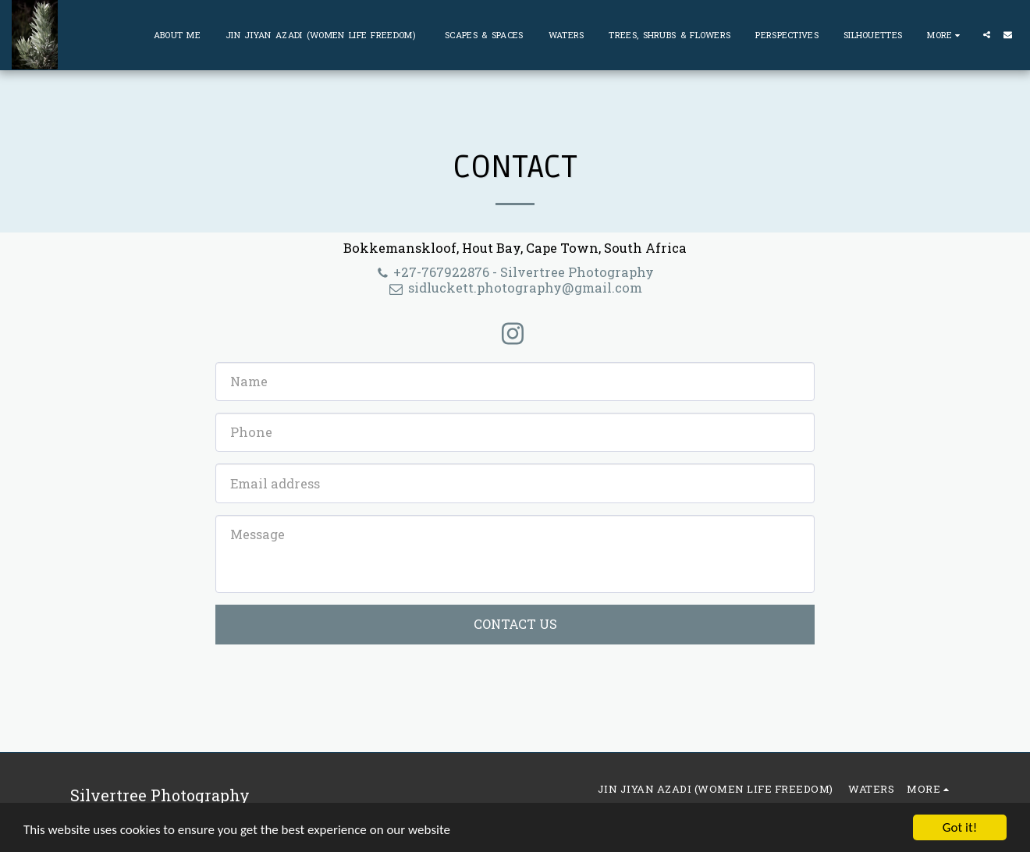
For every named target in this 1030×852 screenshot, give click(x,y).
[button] (986, 34)
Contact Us (515, 624)
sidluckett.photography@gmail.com (515, 287)
